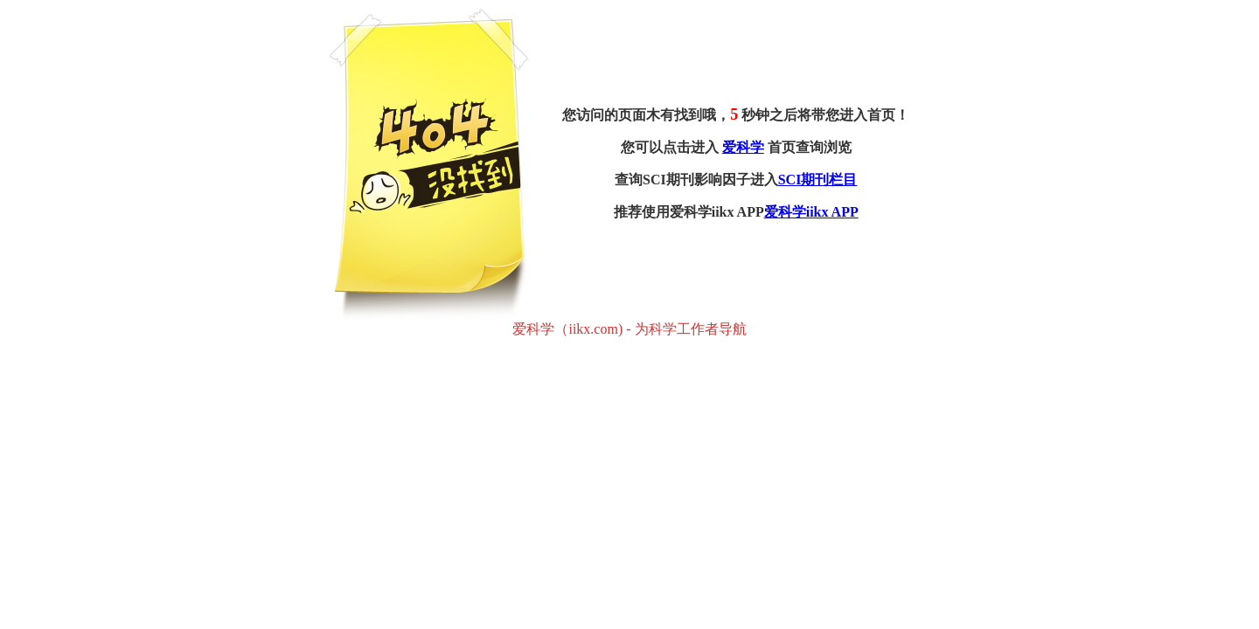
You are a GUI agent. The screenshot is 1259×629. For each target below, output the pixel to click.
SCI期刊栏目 (818, 179)
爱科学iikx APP (811, 211)
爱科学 (743, 147)
